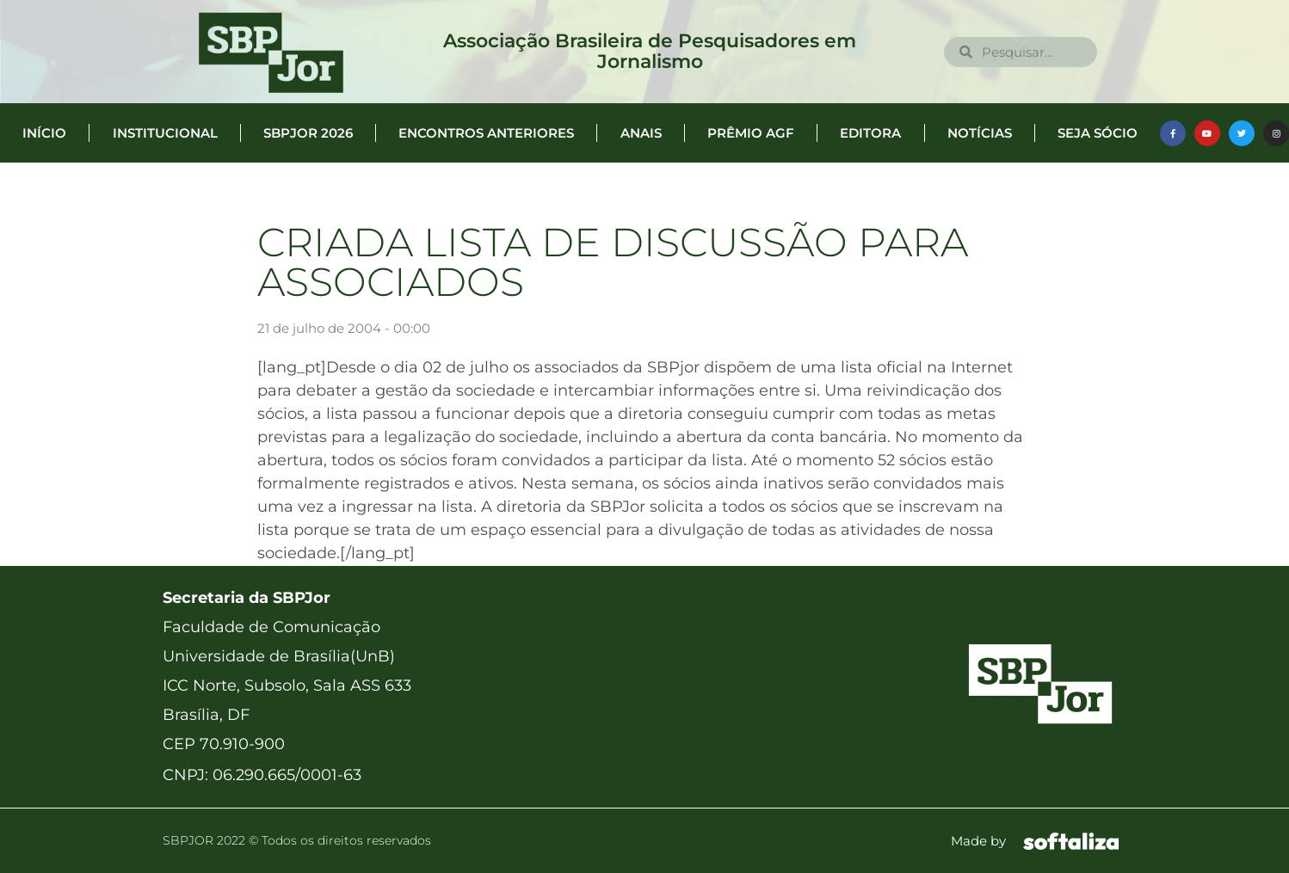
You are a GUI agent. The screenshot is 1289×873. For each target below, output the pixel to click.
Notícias (979, 133)
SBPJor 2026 (308, 133)
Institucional (165, 133)
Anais (641, 133)
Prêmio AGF (750, 133)
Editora (870, 133)
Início (44, 133)
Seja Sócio (1098, 133)
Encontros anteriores (486, 133)
